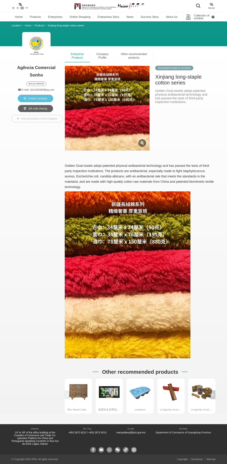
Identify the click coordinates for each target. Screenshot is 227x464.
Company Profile (102, 56)
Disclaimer (197, 459)
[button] (212, 394)
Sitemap (210, 459)
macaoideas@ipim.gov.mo (130, 432)
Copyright (182, 459)
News (130, 16)
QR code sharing (35, 108)
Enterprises (55, 16)
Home (19, 16)
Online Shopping (80, 16)
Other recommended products (134, 56)
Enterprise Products (77, 56)
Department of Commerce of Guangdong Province (183, 432)
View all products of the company (37, 118)
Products (35, 16)
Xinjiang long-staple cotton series (66, 25)
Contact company (35, 98)
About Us (172, 16)
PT (27, 8)
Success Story (150, 16)
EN (22, 8)
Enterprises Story (108, 16)
